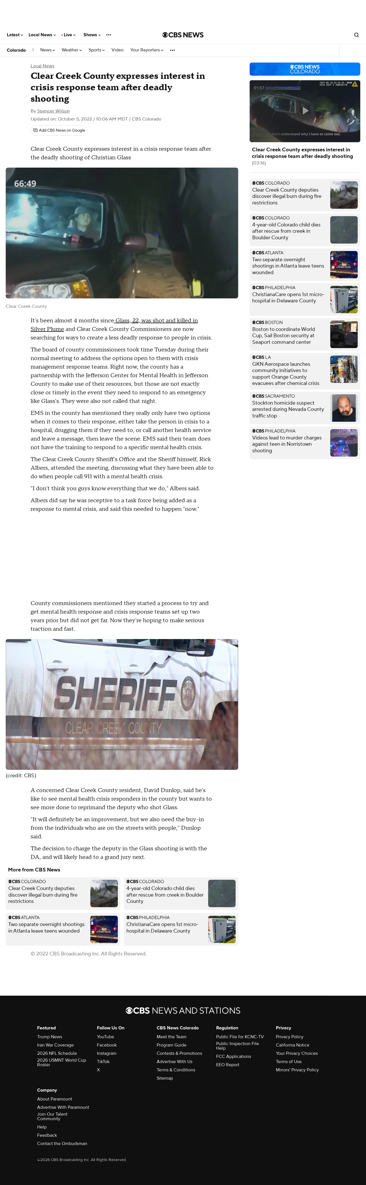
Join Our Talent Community (52, 1116)
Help (42, 1127)
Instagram (106, 1053)
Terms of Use (289, 1061)
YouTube (105, 1037)
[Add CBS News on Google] (59, 130)
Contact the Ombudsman (62, 1143)
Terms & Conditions (176, 1070)
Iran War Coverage (55, 1045)
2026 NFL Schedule (57, 1053)
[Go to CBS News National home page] (183, 35)
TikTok (103, 1061)
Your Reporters (146, 50)
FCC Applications (233, 1056)
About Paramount (54, 1099)
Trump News (49, 1037)
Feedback (47, 1135)
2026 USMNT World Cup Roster (61, 1062)
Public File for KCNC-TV (240, 1037)
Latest (15, 35)
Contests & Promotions (179, 1053)
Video (118, 50)
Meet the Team (171, 1037)
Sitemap (165, 1078)
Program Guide (171, 1045)
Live (69, 35)
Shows (92, 35)
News (47, 50)
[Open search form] (356, 34)
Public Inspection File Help (237, 1046)
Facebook (107, 1045)
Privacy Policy (289, 1037)
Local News (42, 35)
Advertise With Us (174, 1061)
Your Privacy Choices (297, 1053)
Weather (72, 50)
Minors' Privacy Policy (297, 1070)
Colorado (16, 50)
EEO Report (227, 1065)
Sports (97, 50)
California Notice (292, 1045)
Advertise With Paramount (63, 1107)
